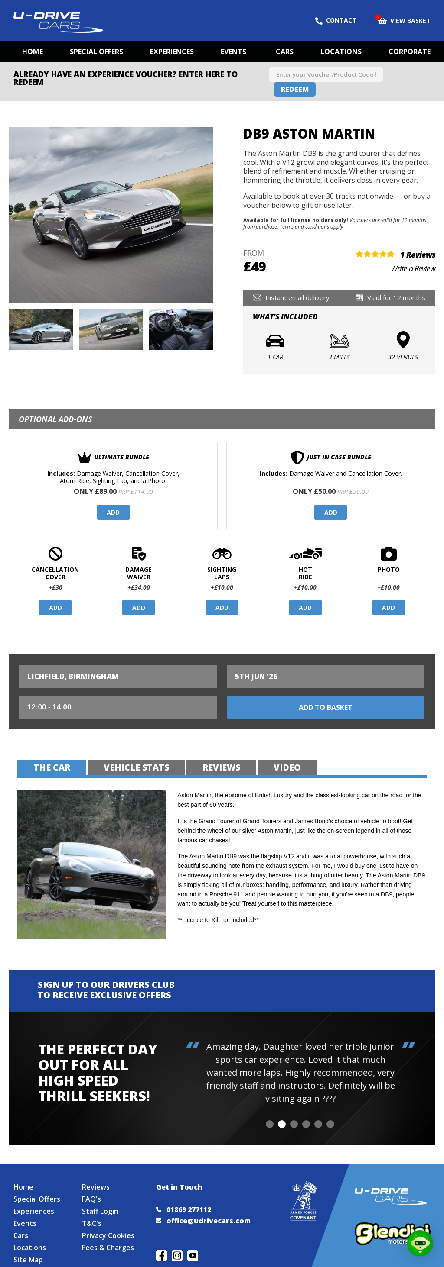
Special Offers (96, 51)
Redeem (295, 89)
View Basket (404, 20)
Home (32, 51)
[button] (270, 1124)
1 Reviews (417, 254)
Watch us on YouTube (192, 1255)
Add (113, 512)
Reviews (96, 1187)
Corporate (409, 51)
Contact (335, 20)
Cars (285, 51)
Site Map (28, 1259)
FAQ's (91, 1199)
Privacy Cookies (108, 1235)
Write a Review (413, 268)
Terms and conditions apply (311, 226)
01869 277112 (183, 1209)
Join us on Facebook (161, 1255)
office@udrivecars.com (203, 1220)
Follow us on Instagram (177, 1255)
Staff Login (100, 1211)
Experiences (172, 51)
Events (233, 51)
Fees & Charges (108, 1247)
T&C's (91, 1223)
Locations (341, 51)
